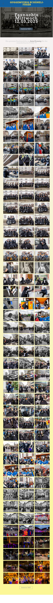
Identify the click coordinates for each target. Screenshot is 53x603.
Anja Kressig (35, 41)
